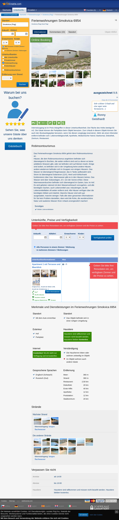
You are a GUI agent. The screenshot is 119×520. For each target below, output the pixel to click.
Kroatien (31, 10)
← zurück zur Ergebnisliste (10, 14)
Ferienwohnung (9, 63)
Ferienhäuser (8, 66)
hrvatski (61, 506)
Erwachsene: (70, 234)
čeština (7, 506)
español (47, 506)
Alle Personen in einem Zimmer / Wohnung (13, 47)
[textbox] (15, 24)
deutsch (21, 506)
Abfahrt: (52, 234)
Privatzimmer (8, 60)
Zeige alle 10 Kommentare (110, 100)
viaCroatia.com (14, 4)
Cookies (4, 501)
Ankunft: (37, 234)
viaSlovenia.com (27, 501)
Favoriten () (91, 10)
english (34, 506)
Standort (72, 32)
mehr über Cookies (96, 515)
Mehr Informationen (53, 292)
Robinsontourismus (11, 70)
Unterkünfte (19, 10)
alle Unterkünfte (10, 57)
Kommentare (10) (57, 32)
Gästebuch (15, 146)
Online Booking (41, 39)
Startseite (7, 10)
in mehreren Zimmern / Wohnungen (15, 51)
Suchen (22, 84)
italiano (74, 506)
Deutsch (109, 10)
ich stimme (83, 515)
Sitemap (12, 501)
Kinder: (81, 234)
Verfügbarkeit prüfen (103, 238)
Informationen (40, 32)
